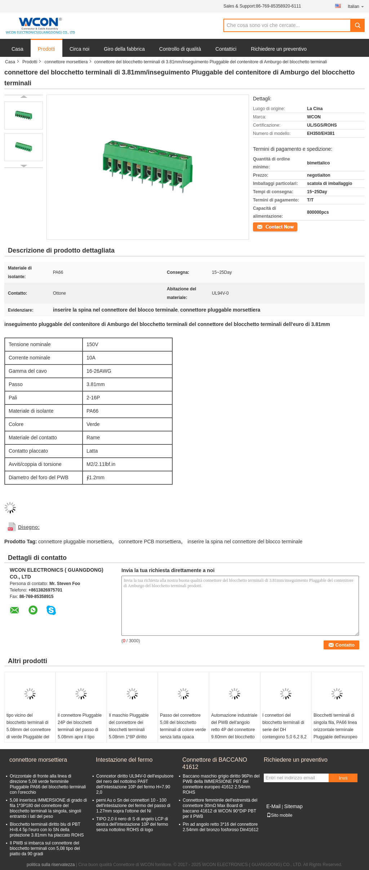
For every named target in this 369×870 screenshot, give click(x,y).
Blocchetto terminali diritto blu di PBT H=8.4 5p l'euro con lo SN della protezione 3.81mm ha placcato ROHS (47, 830)
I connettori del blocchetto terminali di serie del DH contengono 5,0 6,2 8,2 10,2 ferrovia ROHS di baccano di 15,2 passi (284, 733)
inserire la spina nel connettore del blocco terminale (244, 541)
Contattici (225, 49)
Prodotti (46, 49)
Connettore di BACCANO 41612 (214, 763)
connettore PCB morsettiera (150, 541)
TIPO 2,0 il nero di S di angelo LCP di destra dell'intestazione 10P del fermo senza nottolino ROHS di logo (132, 824)
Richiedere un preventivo (279, 49)
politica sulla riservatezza (51, 864)
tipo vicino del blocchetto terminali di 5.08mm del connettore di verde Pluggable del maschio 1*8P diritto (28, 730)
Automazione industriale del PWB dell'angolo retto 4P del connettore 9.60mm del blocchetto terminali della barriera (234, 730)
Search (357, 25)
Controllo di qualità (180, 49)
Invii (343, 778)
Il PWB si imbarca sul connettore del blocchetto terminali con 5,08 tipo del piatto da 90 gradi (45, 848)
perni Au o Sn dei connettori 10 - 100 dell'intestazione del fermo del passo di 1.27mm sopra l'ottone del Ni (133, 806)
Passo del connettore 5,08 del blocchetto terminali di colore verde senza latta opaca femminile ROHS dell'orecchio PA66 (183, 733)
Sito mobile (279, 815)
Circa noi (79, 49)
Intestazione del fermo (124, 760)
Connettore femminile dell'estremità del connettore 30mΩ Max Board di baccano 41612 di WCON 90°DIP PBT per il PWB (220, 808)
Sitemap (293, 806)
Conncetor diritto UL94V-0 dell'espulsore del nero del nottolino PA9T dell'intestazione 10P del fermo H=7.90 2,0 (134, 784)
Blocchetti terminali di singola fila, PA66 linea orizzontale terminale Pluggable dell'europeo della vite (335, 730)
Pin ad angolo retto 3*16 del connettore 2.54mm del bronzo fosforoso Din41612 (220, 827)
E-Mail (273, 806)
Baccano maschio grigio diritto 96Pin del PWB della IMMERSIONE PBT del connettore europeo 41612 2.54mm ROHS (221, 784)
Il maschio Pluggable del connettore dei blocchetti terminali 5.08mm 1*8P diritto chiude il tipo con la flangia (129, 733)
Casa (17, 49)
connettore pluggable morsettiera (75, 541)
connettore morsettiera (66, 61)
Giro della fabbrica (124, 49)
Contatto (261, 226)
